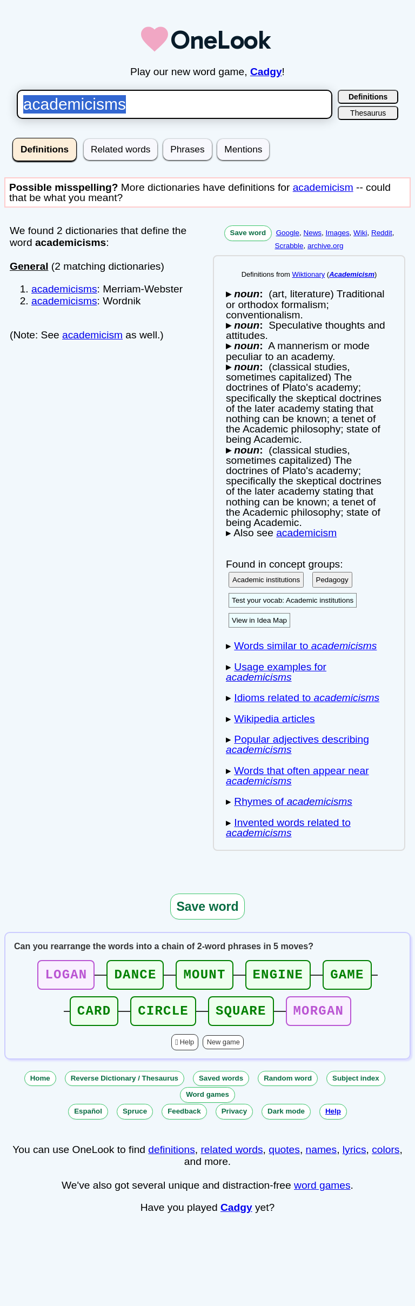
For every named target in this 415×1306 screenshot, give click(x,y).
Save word (248, 233)
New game (223, 1048)
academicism (323, 187)
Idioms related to (306, 697)
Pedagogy (332, 580)
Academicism (351, 274)
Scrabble (289, 246)
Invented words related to (288, 827)
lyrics (354, 1156)
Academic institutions (266, 580)
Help (187, 1048)
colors (385, 1156)
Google (287, 233)
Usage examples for (276, 672)
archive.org (325, 246)
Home (40, 1085)
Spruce (135, 1118)
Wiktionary (308, 274)
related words (231, 1156)
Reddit (381, 233)
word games (322, 1191)
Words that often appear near (297, 776)
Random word (288, 1085)
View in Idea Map (259, 620)
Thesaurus (368, 113)
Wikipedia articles (274, 718)
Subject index (355, 1085)
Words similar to (305, 645)
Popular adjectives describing (297, 744)
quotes (284, 1156)
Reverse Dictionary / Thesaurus (124, 1085)
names (321, 1156)
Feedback (184, 1118)
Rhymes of (293, 801)
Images (338, 233)
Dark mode (286, 1118)
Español (88, 1118)
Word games (207, 1101)
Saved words (221, 1085)
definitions (171, 1156)
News (312, 233)
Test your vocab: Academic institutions (292, 600)
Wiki (360, 233)
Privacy (234, 1118)
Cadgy (266, 71)
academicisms (64, 289)
